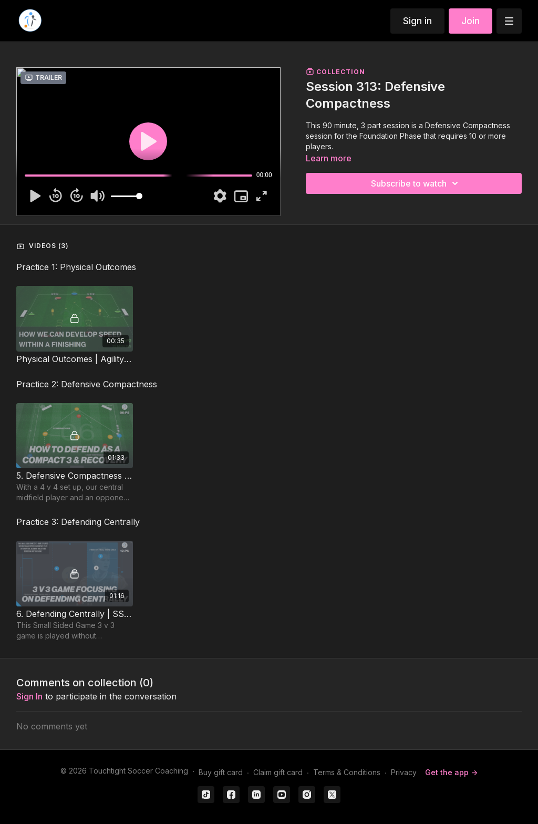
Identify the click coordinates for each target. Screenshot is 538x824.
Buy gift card (221, 772)
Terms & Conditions (346, 772)
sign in (29, 696)
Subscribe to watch (416, 183)
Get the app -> (451, 772)
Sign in (417, 20)
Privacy (404, 772)
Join (470, 20)
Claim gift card (278, 772)
